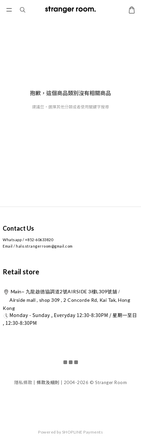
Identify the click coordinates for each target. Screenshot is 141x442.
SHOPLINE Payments (82, 432)
